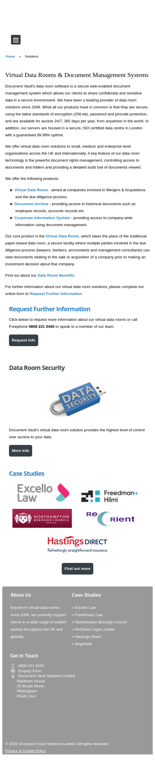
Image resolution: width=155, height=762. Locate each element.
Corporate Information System (42, 218)
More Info (20, 450)
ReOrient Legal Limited (94, 629)
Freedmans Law (89, 615)
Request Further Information (56, 293)
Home (10, 56)
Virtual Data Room (31, 190)
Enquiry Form (29, 671)
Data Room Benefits (56, 275)
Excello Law (85, 607)
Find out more (77, 568)
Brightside (83, 644)
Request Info (23, 340)
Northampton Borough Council (101, 622)
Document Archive (31, 204)
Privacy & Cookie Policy (25, 751)
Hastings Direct (88, 636)
